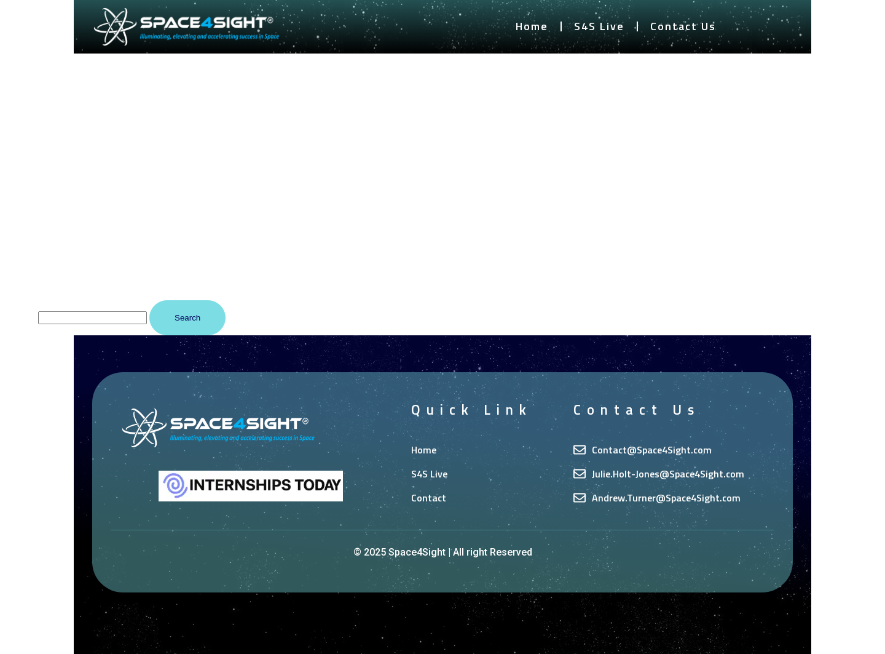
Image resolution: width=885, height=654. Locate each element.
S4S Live (599, 26)
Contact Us (683, 26)
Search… (18, 317)
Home (532, 26)
